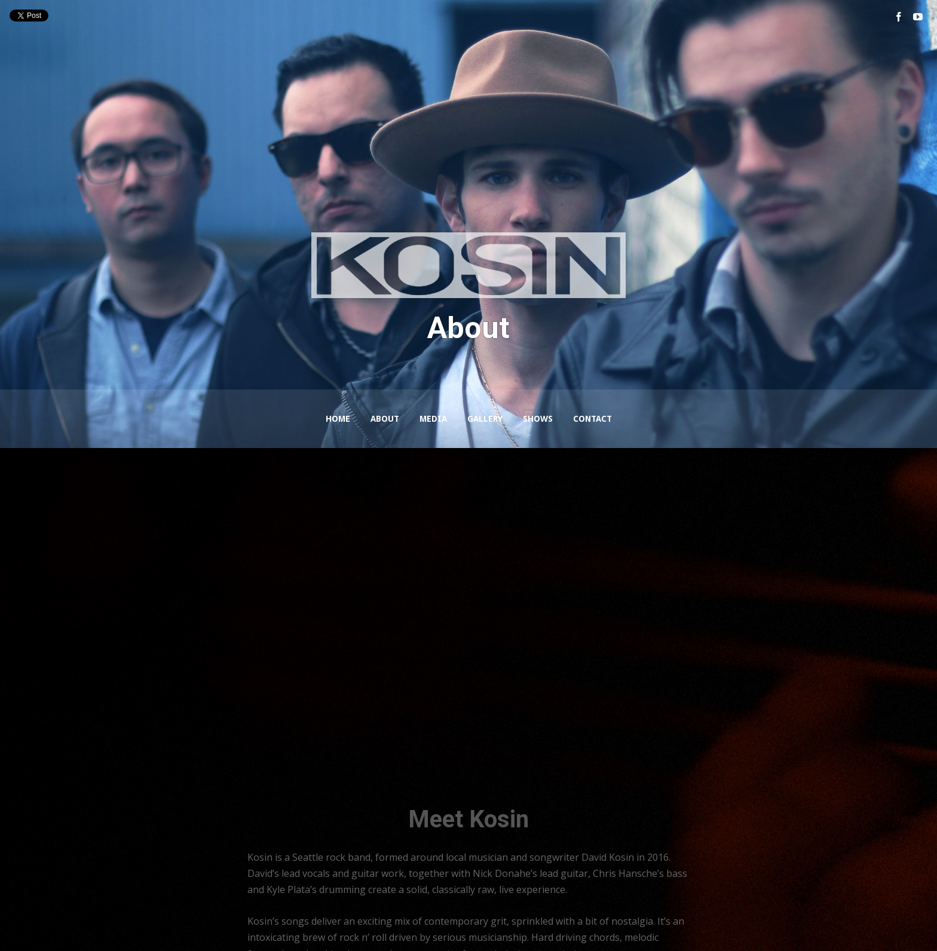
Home (338, 419)
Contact (592, 419)
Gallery (485, 419)
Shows (538, 419)
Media (433, 419)
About (384, 419)
